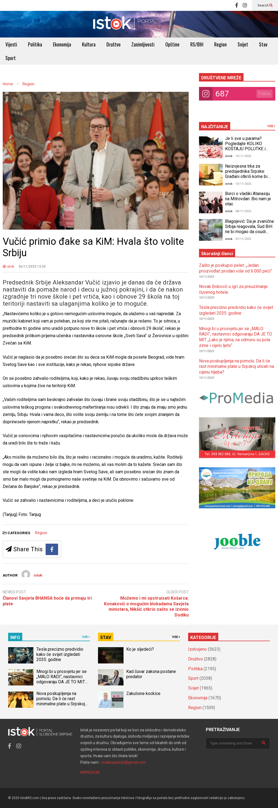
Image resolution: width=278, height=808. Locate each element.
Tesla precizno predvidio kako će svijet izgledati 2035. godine (236, 310)
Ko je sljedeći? (140, 649)
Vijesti (11, 44)
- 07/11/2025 (242, 239)
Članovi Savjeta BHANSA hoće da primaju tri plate (47, 601)
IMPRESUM (90, 772)
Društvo (113, 44)
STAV (105, 637)
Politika (35, 44)
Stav (263, 44)
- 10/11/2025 (242, 156)
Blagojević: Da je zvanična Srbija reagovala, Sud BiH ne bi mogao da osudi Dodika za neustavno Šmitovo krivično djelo (249, 232)
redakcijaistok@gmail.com (123, 762)
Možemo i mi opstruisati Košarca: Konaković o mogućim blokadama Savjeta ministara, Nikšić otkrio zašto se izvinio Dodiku (146, 607)
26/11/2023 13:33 (32, 266)
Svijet (243, 44)
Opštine (172, 44)
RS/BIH (196, 44)
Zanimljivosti (142, 44)
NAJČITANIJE (214, 126)
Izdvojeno (197, 649)
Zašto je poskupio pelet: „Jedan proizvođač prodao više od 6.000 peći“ (235, 268)
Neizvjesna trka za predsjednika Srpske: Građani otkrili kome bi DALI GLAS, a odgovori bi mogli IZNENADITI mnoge (249, 176)
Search (265, 5)
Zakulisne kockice (143, 693)
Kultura (89, 44)
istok (8, 266)
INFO (15, 637)
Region (220, 44)
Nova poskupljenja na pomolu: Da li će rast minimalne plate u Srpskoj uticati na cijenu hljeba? (236, 366)
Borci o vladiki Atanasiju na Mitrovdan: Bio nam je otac (248, 198)
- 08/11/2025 (242, 211)
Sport (10, 57)
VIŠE (271, 126)
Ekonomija (62, 44)
